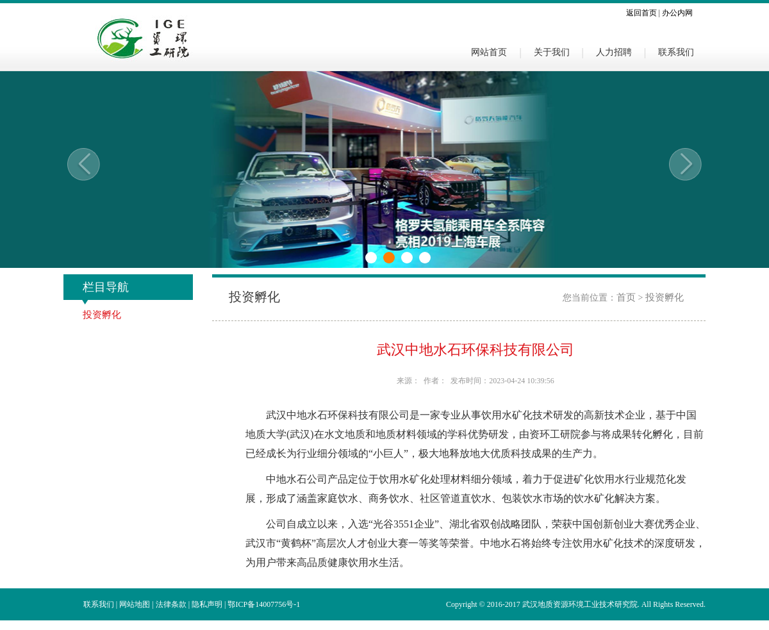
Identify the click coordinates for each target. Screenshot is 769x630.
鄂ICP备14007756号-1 (263, 604)
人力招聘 (614, 52)
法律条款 (171, 604)
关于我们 (552, 52)
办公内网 (677, 12)
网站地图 (134, 604)
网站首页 (489, 52)
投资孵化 (102, 315)
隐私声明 (207, 604)
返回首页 (641, 12)
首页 (626, 297)
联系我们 (676, 52)
